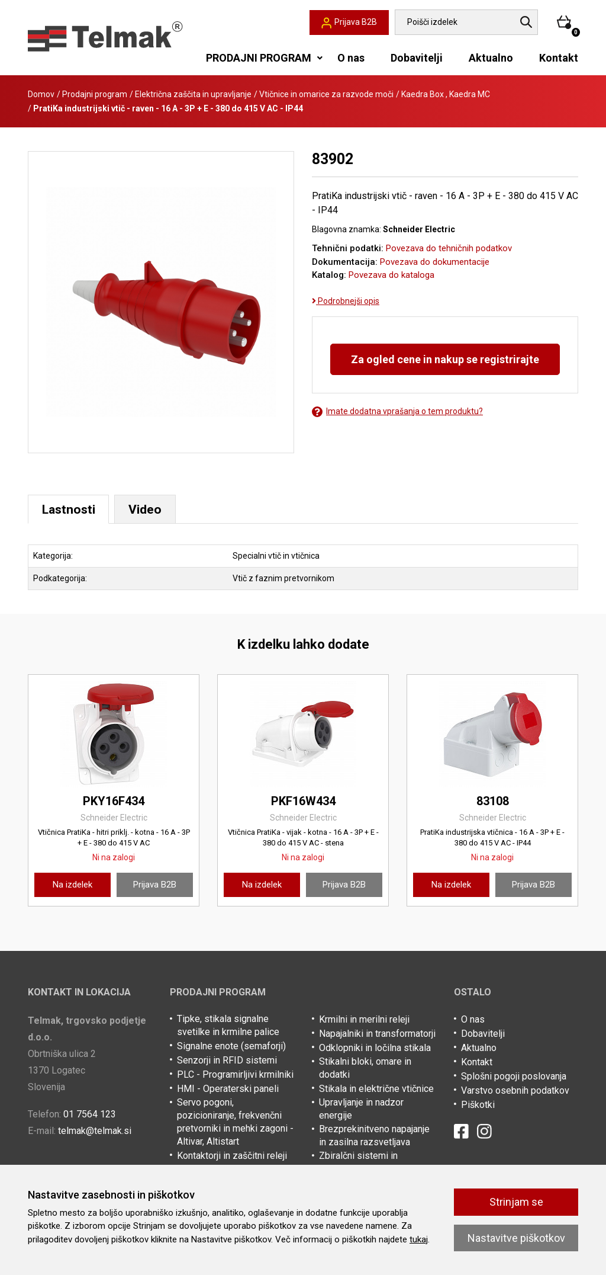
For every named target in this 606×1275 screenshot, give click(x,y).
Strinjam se (516, 1202)
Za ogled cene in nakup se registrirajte (445, 359)
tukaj (419, 1239)
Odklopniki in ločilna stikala (375, 1049)
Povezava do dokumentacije (434, 262)
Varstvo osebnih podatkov (515, 1091)
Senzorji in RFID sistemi (227, 1061)
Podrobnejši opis (345, 301)
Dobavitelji (417, 58)
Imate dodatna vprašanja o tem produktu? (397, 411)
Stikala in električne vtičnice (376, 1089)
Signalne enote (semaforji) (231, 1047)
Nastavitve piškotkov (516, 1238)
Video (152, 509)
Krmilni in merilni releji (364, 1020)
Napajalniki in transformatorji (377, 1034)
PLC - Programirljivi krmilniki (235, 1075)
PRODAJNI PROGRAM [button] (258, 58)
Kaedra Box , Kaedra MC (445, 94)
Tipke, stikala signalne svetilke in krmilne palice (228, 1026)
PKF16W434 (303, 802)
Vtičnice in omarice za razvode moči (326, 94)
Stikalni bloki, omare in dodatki (365, 1069)
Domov (41, 94)
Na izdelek (72, 885)
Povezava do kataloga (391, 275)
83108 (492, 802)
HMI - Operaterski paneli (228, 1089)
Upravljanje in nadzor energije (361, 1110)
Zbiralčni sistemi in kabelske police (358, 1163)
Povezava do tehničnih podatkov (449, 248)
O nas (351, 58)
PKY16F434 (113, 802)
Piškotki (478, 1105)
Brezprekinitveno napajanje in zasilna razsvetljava (374, 1137)
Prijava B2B (154, 885)
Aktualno (491, 58)
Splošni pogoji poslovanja (513, 1077)
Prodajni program (94, 94)
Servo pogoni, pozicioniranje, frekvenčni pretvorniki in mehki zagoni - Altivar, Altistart (235, 1123)
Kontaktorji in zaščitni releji (232, 1156)
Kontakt (558, 58)
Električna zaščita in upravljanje (193, 94)
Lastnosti (71, 509)
